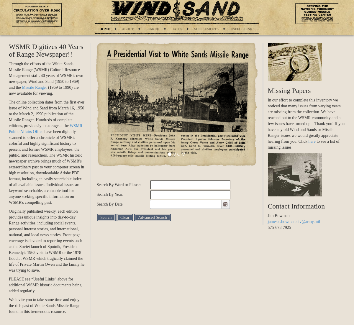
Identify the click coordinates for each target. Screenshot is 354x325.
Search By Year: (110, 194)
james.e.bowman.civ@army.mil (294, 221)
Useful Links (243, 29)
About (128, 29)
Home (104, 29)
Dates (176, 29)
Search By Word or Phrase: (119, 185)
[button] (225, 204)
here (312, 141)
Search (153, 29)
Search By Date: (110, 204)
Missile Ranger (34, 87)
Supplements (206, 29)
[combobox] (186, 204)
